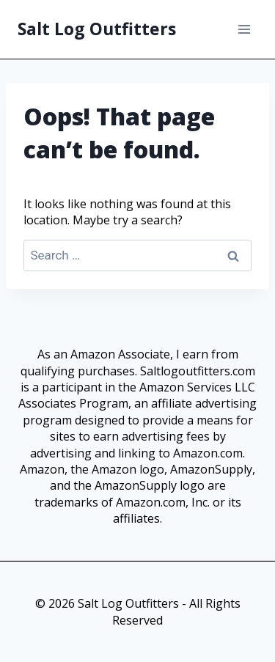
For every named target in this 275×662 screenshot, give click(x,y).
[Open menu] (243, 29)
